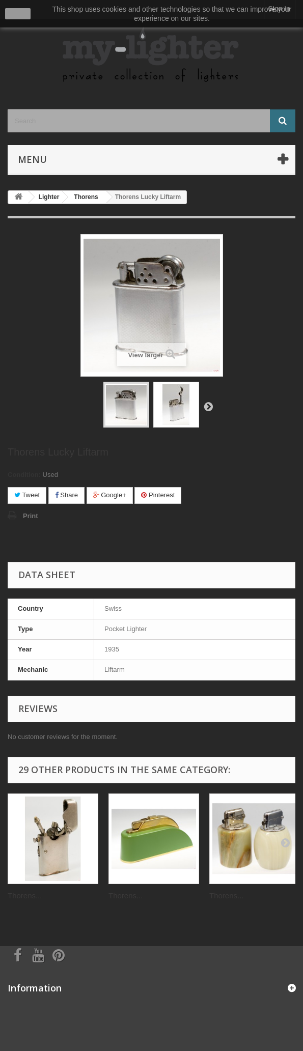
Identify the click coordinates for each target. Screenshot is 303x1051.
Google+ (109, 495)
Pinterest (158, 495)
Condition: (24, 474)
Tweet (27, 495)
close (18, 14)
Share (66, 495)
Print (30, 516)
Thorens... (25, 895)
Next (208, 406)
